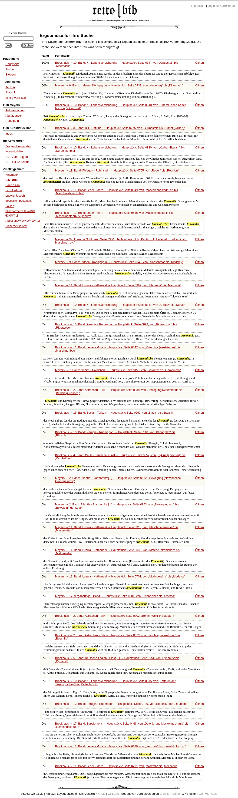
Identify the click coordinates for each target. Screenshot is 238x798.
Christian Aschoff (170, 793)
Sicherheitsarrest (16, 226)
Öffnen (199, 62)
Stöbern (10, 74)
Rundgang (12, 120)
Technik (10, 87)
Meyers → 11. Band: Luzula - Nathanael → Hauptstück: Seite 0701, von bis (120, 576)
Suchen (10, 69)
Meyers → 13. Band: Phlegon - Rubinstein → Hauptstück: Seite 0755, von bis (117, 170)
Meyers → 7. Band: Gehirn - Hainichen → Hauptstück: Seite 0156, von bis (118, 370)
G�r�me (11, 179)
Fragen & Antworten (18, 146)
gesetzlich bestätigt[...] (19, 200)
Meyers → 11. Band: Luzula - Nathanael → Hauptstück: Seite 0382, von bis (118, 285)
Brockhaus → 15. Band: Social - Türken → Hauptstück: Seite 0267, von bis (114, 412)
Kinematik (11, 174)
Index (9, 133)
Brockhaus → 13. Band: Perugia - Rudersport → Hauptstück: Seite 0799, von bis (121, 704)
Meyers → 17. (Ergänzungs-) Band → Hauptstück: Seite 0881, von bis (115, 596)
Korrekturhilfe (14, 151)
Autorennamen (14, 110)
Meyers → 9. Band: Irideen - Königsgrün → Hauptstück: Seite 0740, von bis (119, 262)
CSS (214, 793)
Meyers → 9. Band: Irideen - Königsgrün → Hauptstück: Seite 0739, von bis (119, 85)
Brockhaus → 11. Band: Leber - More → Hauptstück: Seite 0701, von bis (116, 766)
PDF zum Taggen (16, 156)
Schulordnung (14, 190)
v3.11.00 (113, 793)
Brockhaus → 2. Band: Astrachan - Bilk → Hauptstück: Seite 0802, (115, 615)
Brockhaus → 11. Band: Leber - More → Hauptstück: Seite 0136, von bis (120, 746)
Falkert (9, 206)
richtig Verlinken (15, 97)
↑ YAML (101, 793)
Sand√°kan (12, 185)
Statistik (10, 92)
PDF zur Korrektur (17, 162)
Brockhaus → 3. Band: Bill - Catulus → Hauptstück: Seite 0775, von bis (120, 128)
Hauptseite (12, 64)
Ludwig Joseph (15, 195)
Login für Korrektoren (221, 5)
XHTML (204, 793)
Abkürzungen (14, 115)
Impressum (198, 5)
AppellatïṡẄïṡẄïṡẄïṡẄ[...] (22, 220)
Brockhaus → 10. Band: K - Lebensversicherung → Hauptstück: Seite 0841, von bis (120, 305)
